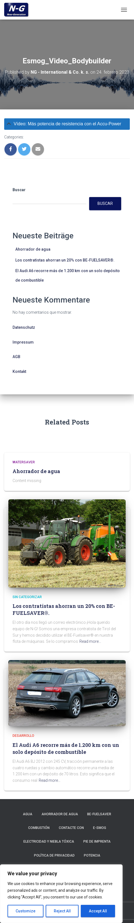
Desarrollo (23, 736)
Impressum (23, 342)
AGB (16, 356)
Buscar (19, 190)
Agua (27, 814)
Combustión (39, 828)
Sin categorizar (27, 597)
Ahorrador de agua (32, 249)
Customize (25, 911)
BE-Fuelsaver (99, 814)
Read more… (90, 641)
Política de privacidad (54, 855)
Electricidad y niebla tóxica (48, 841)
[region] (61, 893)
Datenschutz (24, 327)
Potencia (92, 855)
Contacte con (71, 828)
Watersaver (24, 462)
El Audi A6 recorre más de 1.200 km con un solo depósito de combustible (66, 748)
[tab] (67, 124)
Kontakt (19, 371)
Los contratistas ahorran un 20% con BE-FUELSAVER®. (64, 260)
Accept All (98, 911)
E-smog (99, 828)
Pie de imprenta (97, 841)
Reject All (62, 911)
